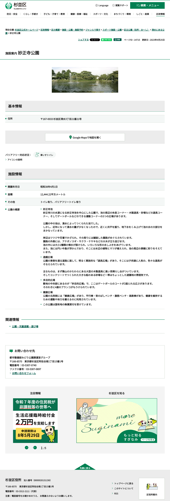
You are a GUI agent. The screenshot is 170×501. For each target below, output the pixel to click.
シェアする (83, 32)
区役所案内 (151, 486)
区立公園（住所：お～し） (136, 22)
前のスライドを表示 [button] (26, 440)
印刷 (118, 32)
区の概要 (55, 22)
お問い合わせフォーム (24, 365)
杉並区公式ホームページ (26, 22)
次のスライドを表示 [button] (35, 440)
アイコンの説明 (14, 151)
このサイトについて (123, 480)
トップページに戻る (123, 475)
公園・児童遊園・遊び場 (25, 318)
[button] (102, 5)
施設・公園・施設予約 (72, 22)
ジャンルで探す (93, 22)
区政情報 (45, 22)
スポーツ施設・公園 (112, 22)
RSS (116, 485)
